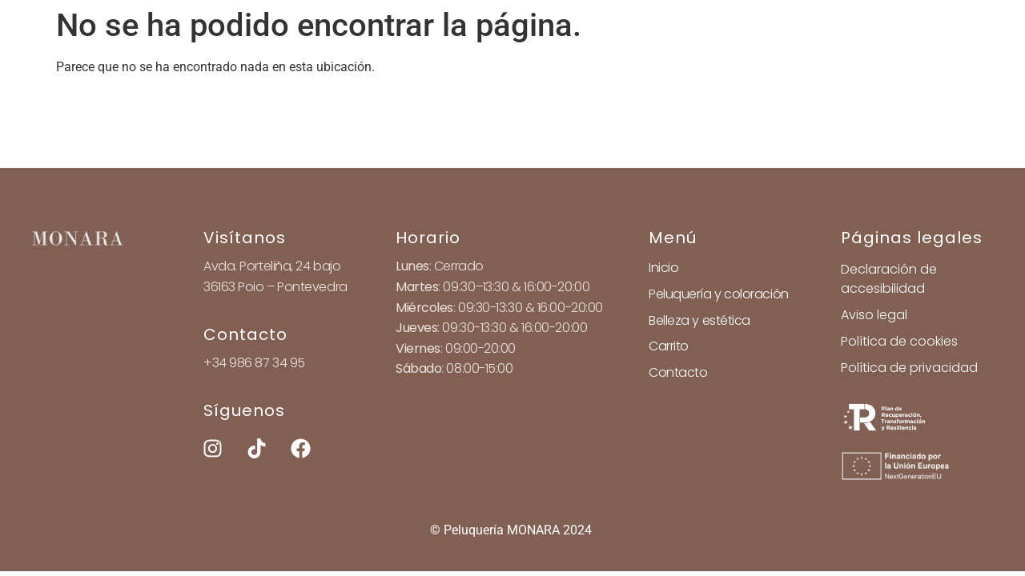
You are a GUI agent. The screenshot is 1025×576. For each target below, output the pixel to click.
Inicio (663, 267)
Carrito (669, 346)
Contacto (678, 372)
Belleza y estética (699, 320)
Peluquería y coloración (719, 294)
